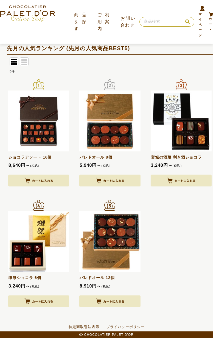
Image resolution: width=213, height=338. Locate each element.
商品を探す (80, 21)
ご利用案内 (103, 21)
